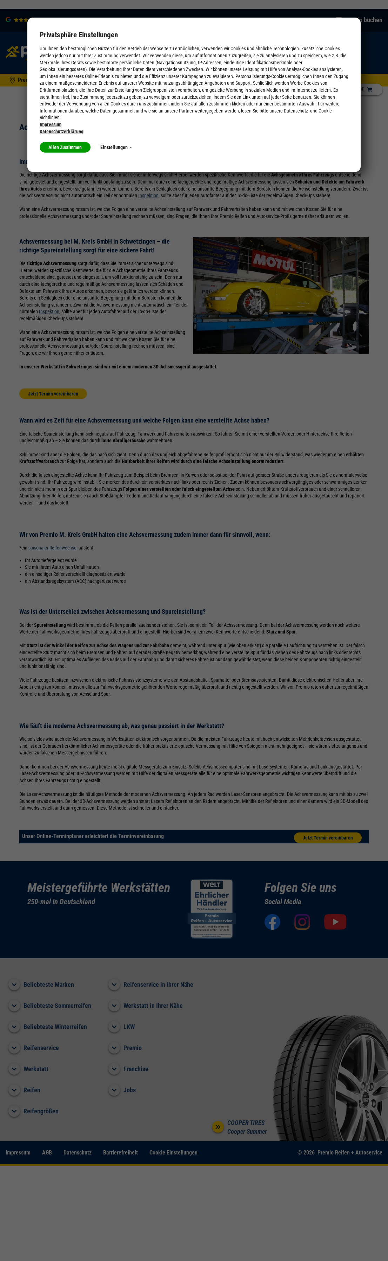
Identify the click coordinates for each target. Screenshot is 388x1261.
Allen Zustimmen (65, 147)
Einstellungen (116, 147)
